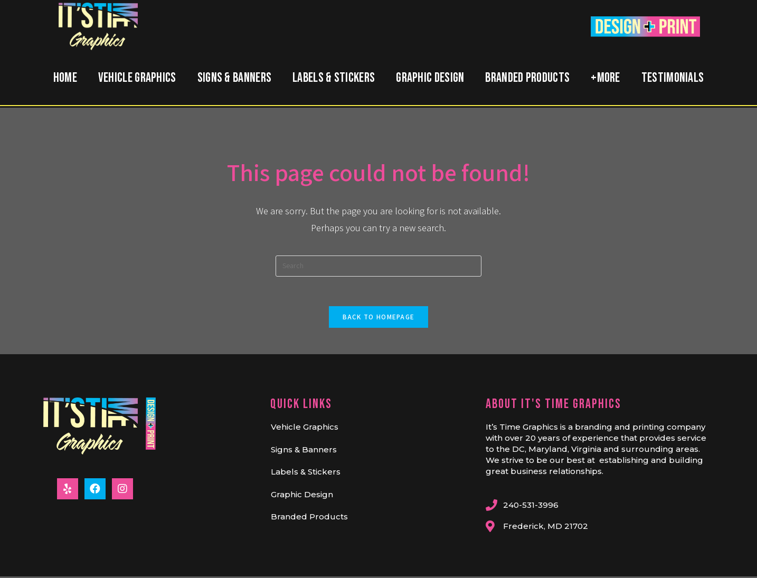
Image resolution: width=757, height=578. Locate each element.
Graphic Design (430, 77)
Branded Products (527, 77)
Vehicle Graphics (137, 77)
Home (65, 77)
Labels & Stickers (333, 77)
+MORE (605, 77)
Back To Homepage (379, 319)
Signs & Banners (234, 77)
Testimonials (672, 77)
